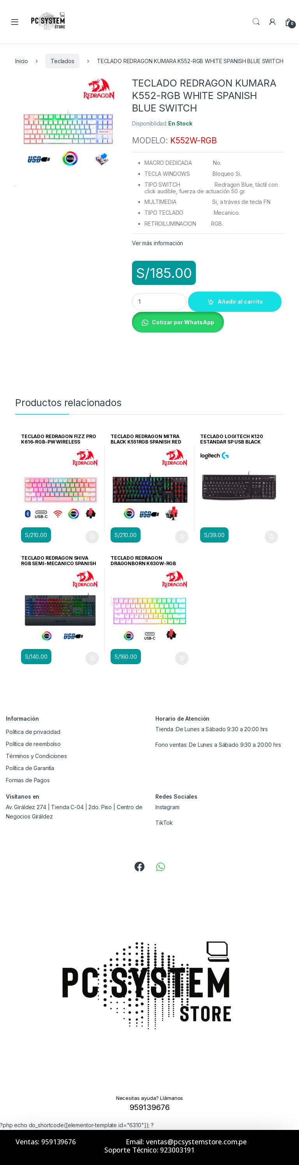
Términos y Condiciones (36, 756)
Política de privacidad (33, 731)
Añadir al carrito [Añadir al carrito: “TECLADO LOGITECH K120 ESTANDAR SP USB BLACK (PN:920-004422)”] (271, 537)
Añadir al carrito (240, 301)
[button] (178, 321)
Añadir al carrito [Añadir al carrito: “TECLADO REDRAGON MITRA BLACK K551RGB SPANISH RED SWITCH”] (181, 537)
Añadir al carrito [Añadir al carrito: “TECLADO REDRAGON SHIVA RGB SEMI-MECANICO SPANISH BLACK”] (92, 658)
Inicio (21, 61)
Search (256, 22)
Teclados (62, 61)
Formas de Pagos (28, 780)
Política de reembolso (33, 744)
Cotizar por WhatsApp (183, 322)
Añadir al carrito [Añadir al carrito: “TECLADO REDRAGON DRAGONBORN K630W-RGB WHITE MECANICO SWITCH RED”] (181, 658)
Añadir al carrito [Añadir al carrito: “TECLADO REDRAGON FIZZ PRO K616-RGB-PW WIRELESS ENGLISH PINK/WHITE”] (92, 537)
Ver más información (157, 243)
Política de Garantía (30, 768)
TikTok (164, 822)
